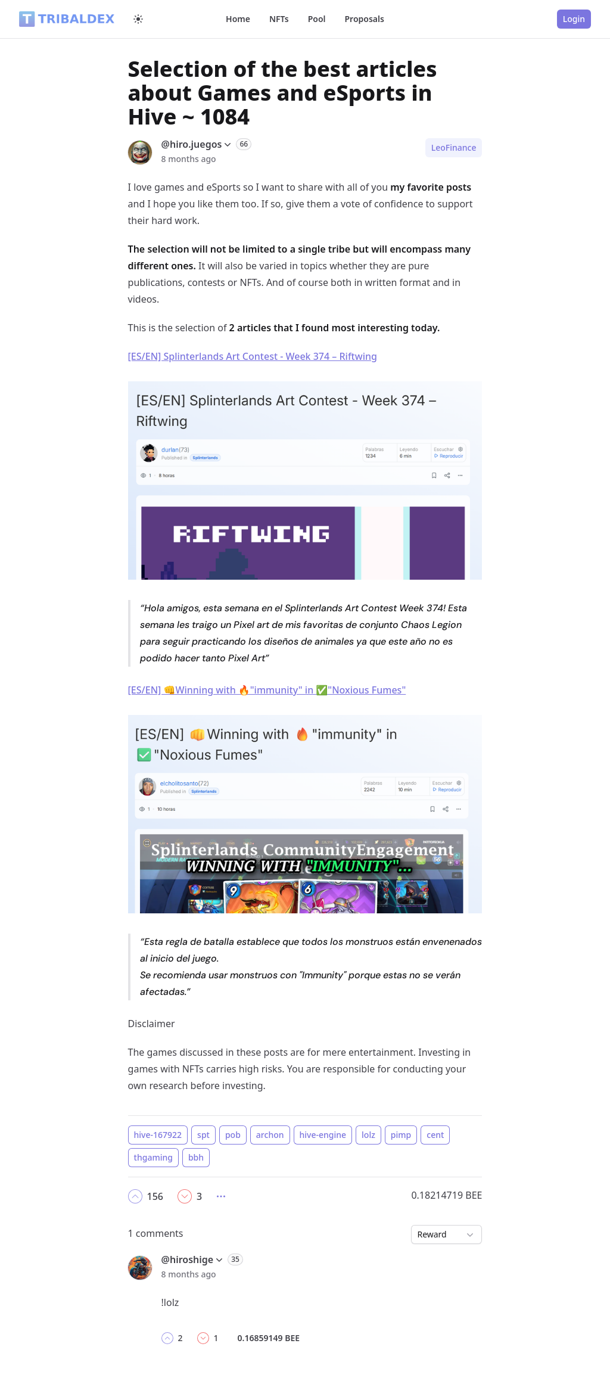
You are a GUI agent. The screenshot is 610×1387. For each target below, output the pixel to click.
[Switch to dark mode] (138, 19)
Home (238, 18)
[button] (135, 1196)
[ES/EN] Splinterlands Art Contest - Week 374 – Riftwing (252, 356)
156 (155, 1196)
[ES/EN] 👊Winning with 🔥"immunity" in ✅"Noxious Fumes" (267, 689)
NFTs (279, 18)
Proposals (364, 18)
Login (574, 18)
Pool (317, 18)
